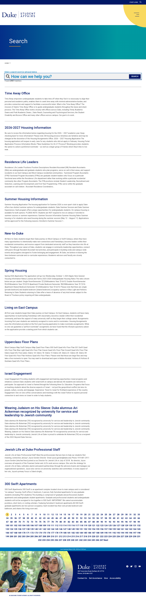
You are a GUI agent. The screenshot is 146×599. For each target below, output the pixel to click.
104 (23, 525)
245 (93, 540)
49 (69, 518)
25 (106, 514)
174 (40, 533)
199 (7, 536)
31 (130, 514)
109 (44, 525)
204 (28, 536)
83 (73, 522)
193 (118, 533)
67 (7, 522)
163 (130, 529)
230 (134, 536)
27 (114, 514)
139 (32, 529)
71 (24, 522)
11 (48, 514)
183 (77, 533)
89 (97, 522)
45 (52, 518)
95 (122, 522)
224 (110, 536)
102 (15, 525)
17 (73, 514)
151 (81, 529)
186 (89, 533)
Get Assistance (95, 578)
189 (101, 533)
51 (77, 518)
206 (36, 536)
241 (76, 540)
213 (64, 536)
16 (69, 514)
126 (114, 525)
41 (36, 518)
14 (61, 514)
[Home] (18, 15)
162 (126, 529)
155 (97, 529)
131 (134, 525)
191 (110, 533)
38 (24, 518)
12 (52, 514)
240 (72, 540)
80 (61, 522)
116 (73, 525)
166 (7, 533)
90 (102, 522)
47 (61, 518)
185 (85, 533)
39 (28, 518)
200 (11, 536)
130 (130, 525)
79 (56, 522)
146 (60, 529)
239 (68, 540)
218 (85, 536)
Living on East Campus (21, 307)
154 (93, 529)
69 (15, 522)
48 (65, 518)
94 (118, 522)
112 (56, 525)
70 (19, 522)
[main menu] (136, 14)
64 (130, 518)
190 (106, 533)
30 (126, 514)
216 (77, 536)
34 (7, 518)
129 (126, 525)
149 (73, 529)
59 (110, 518)
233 (44, 540)
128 (122, 525)
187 (93, 533)
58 (106, 518)
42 (40, 518)
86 (85, 522)
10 (44, 514)
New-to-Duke (14, 233)
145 (56, 529)
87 (89, 522)
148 (69, 529)
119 (85, 525)
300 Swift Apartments (21, 484)
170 (23, 533)
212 (60, 536)
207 (40, 536)
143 (48, 529)
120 (89, 525)
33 (139, 514)
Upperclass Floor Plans (21, 342)
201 (15, 536)
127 (118, 525)
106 (32, 525)
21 (89, 514)
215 (73, 536)
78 (52, 522)
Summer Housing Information (26, 199)
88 (93, 522)
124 (106, 525)
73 (32, 522)
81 (65, 522)
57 (102, 518)
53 (85, 518)
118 (81, 525)
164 (134, 529)
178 (56, 533)
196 (130, 533)
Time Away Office (17, 93)
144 (52, 529)
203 (23, 536)
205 (32, 536)
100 (7, 525)
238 (64, 540)
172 (32, 533)
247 (101, 540)
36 (15, 518)
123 (101, 525)
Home (7, 63)
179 (60, 533)
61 (118, 518)
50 (73, 518)
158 (110, 529)
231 (138, 536)
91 (106, 522)
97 (130, 522)
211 (56, 536)
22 (93, 514)
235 (52, 540)
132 (138, 525)
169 (19, 533)
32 (134, 514)
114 (64, 525)
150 (77, 529)
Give (106, 578)
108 (40, 525)
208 (44, 536)
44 (48, 518)
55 (93, 518)
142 (44, 529)
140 (36, 529)
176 (48, 533)
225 (114, 536)
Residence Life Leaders (21, 162)
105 (28, 525)
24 (102, 514)
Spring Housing (16, 270)
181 (69, 533)
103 (19, 525)
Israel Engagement (18, 373)
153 (89, 529)
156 (101, 529)
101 (11, 525)
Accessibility (115, 578)
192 (114, 533)
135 (15, 529)
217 (81, 536)
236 (56, 540)
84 (77, 522)
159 (114, 529)
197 (134, 533)
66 (139, 518)
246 (97, 540)
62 (122, 518)
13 (56, 514)
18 (77, 514)
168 (15, 533)
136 (19, 529)
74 (36, 522)
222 (101, 536)
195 (126, 533)
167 (11, 533)
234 (48, 540)
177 (52, 533)
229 (130, 536)
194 (122, 533)
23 (97, 514)
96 (126, 522)
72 (28, 522)
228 (126, 536)
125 (110, 525)
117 (77, 525)
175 (44, 533)
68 (11, 522)
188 (97, 533)
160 (118, 529)
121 (93, 525)
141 (40, 529)
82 (69, 522)
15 (65, 514)
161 (122, 529)
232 (40, 540)
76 (44, 522)
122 (97, 525)
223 (106, 536)
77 (48, 522)
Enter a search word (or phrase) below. (21, 72)
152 (85, 529)
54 (89, 518)
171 (28, 533)
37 (19, 518)
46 (56, 518)
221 (97, 536)
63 (126, 518)
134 (11, 529)
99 (139, 522)
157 (106, 529)
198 (138, 533)
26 (110, 514)
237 (60, 540)
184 (81, 533)
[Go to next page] (106, 540)
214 (69, 536)
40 (32, 518)
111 (52, 525)
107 (36, 525)
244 (89, 540)
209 (48, 536)
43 (44, 518)
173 (36, 533)
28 (118, 514)
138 (28, 529)
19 (81, 514)
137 (23, 529)
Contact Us (82, 578)
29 (122, 514)
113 (60, 525)
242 (81, 540)
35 (11, 518)
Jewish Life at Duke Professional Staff (32, 449)
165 (138, 529)
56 (97, 518)
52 (81, 518)
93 (114, 522)
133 (7, 529)
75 (40, 522)
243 (85, 540)
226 (118, 536)
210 (52, 536)
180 (64, 533)
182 (73, 533)
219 (89, 536)
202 (19, 536)
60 (114, 518)
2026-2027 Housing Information (28, 128)
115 (69, 525)
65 (134, 518)
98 (134, 522)
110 (48, 525)
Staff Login (134, 2)
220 (93, 536)
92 (110, 522)
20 (85, 514)
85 (81, 522)
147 (64, 529)
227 (122, 536)
